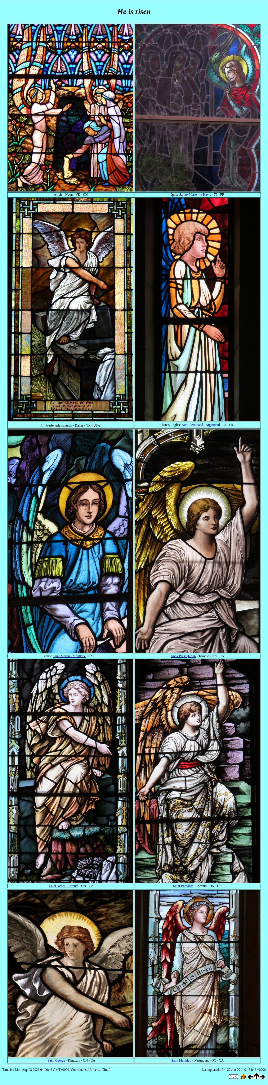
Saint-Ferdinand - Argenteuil (201, 425)
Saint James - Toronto (63, 886)
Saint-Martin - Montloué (69, 656)
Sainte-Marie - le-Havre (195, 194)
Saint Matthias (181, 1060)
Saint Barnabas (183, 886)
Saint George (56, 1060)
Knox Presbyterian (183, 656)
